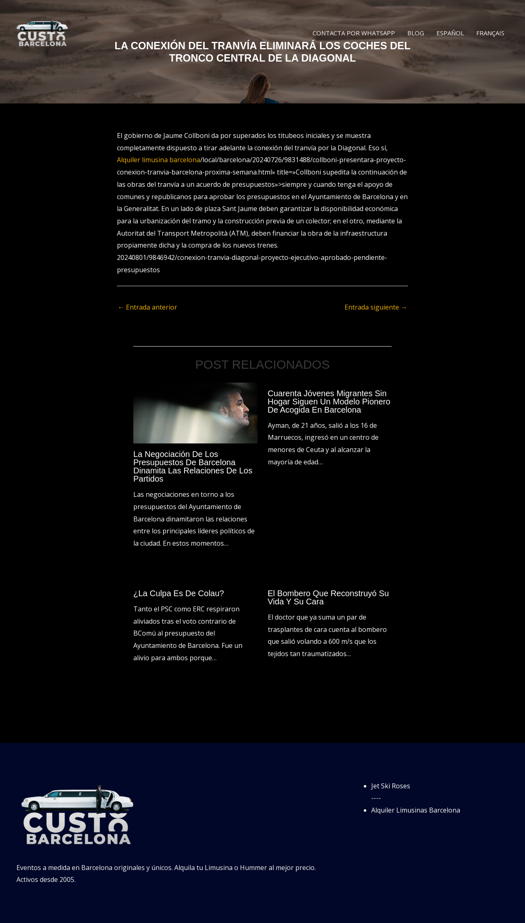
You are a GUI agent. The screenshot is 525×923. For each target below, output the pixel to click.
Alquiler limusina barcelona (158, 159)
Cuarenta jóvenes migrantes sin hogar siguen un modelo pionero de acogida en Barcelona (329, 401)
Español (450, 33)
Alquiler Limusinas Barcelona (415, 810)
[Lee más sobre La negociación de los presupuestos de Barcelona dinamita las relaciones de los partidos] (195, 412)
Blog (415, 33)
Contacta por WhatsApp (354, 33)
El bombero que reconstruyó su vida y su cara (328, 597)
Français (490, 33)
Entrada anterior (147, 307)
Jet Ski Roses (390, 785)
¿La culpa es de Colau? (178, 593)
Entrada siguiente (376, 307)
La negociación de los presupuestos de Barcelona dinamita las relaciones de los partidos (192, 466)
